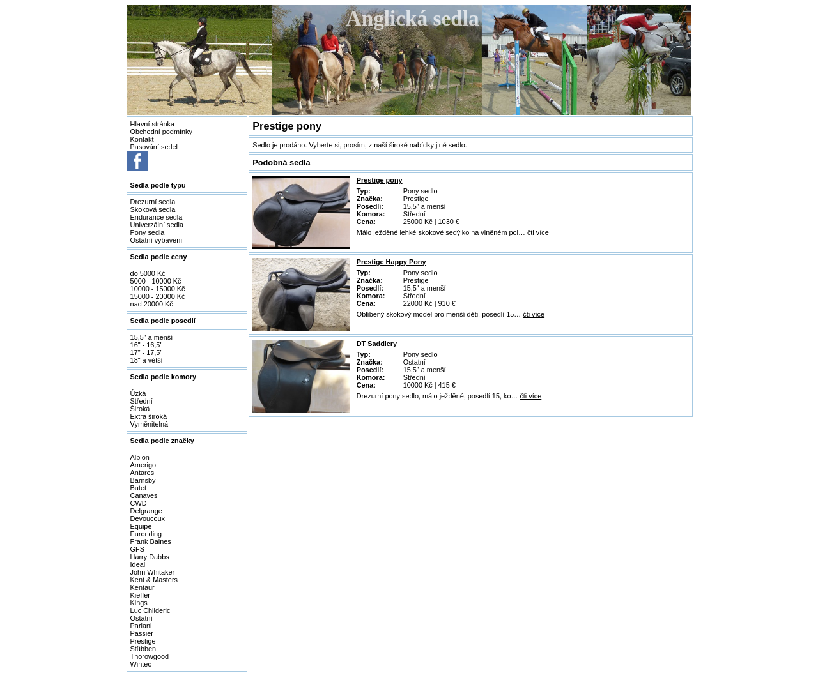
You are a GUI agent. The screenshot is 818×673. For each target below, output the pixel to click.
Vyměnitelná (149, 424)
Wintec (140, 664)
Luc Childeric (150, 610)
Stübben (143, 649)
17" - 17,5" (146, 352)
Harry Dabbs (149, 557)
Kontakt (142, 139)
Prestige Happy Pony (391, 262)
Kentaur (142, 587)
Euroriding (146, 534)
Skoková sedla (153, 209)
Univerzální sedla (156, 225)
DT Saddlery (377, 343)
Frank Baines (150, 541)
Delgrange (146, 511)
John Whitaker (152, 572)
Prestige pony (380, 180)
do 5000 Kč (148, 273)
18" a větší (146, 360)
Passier (141, 633)
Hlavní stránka (152, 124)
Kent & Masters (154, 580)
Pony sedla (147, 232)
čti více (538, 232)
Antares (142, 472)
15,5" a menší (151, 337)
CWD (138, 503)
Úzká (138, 393)
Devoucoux (147, 518)
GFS (137, 549)
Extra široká (148, 416)
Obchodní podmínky (161, 131)
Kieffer (140, 595)
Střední (141, 401)
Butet (138, 488)
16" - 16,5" (146, 345)
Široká (140, 408)
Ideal (138, 564)
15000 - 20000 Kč (157, 296)
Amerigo (143, 465)
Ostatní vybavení (156, 240)
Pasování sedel (154, 147)
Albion (140, 457)
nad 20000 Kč (151, 304)
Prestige (143, 641)
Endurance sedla (156, 217)
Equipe (141, 526)
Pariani (141, 626)
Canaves (144, 495)
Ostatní (141, 618)
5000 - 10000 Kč (155, 281)
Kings (139, 603)
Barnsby (143, 480)
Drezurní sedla (153, 202)
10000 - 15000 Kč (157, 288)
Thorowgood (149, 656)
